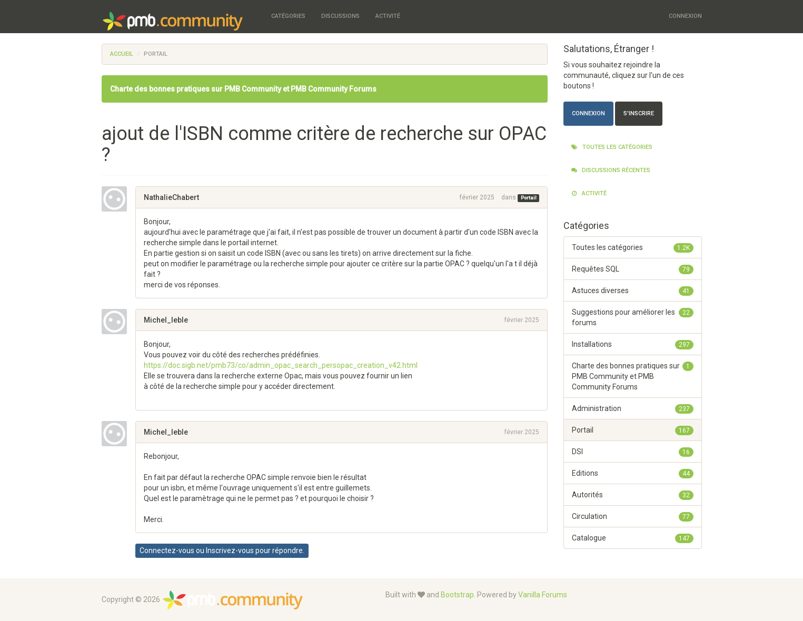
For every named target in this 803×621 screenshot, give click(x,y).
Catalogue (632, 538)
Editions (632, 473)
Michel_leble (166, 320)
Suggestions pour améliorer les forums (632, 317)
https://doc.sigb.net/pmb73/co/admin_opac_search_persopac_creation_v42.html (281, 365)
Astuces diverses (632, 290)
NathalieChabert (171, 197)
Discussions (340, 16)
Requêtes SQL (632, 269)
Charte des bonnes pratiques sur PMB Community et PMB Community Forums (243, 89)
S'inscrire (638, 113)
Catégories (288, 16)
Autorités (632, 494)
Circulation (632, 516)
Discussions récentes (610, 170)
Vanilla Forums (542, 594)
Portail (529, 198)
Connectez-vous (167, 550)
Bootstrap (457, 594)
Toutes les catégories (611, 147)
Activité (387, 16)
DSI (632, 451)
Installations (632, 344)
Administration (632, 408)
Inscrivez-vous (230, 550)
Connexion (685, 16)
